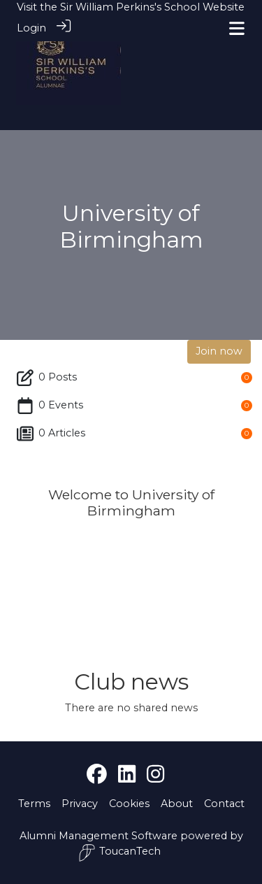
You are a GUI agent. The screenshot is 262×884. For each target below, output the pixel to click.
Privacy (79, 803)
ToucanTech (119, 853)
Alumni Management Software (98, 835)
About (177, 803)
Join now (219, 351)
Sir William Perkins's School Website (152, 7)
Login (31, 28)
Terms (34, 803)
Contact (224, 803)
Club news (131, 681)
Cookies (129, 803)
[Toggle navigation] (236, 28)
